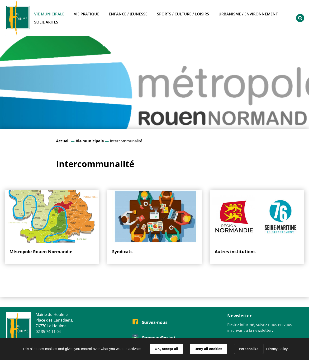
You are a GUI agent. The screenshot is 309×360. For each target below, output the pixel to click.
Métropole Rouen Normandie (41, 251)
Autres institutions (235, 251)
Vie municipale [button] (49, 14)
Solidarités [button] (46, 22)
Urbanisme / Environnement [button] (248, 14)
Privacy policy (277, 349)
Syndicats (122, 251)
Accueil (63, 141)
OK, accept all (166, 349)
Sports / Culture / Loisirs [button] (183, 14)
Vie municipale (90, 141)
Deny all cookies (208, 349)
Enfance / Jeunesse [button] (128, 14)
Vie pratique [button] (86, 14)
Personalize (248, 349)
